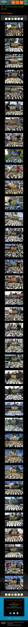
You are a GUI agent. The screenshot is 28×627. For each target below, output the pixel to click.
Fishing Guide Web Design (12, 625)
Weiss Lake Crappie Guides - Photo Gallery (14, 6)
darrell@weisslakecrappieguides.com (14, 607)
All (17, 16)
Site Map (9, 618)
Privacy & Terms (16, 618)
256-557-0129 (14, 606)
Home (2, 6)
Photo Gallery (4, 8)
